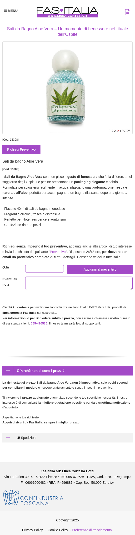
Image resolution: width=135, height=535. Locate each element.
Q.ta (5, 267)
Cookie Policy (58, 530)
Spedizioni (19, 437)
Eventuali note (9, 281)
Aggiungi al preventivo (100, 269)
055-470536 (39, 323)
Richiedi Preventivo (21, 149)
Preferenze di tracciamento (92, 530)
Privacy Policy (32, 530)
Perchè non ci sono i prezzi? (33, 371)
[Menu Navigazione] (10, 10)
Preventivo (58, 252)
